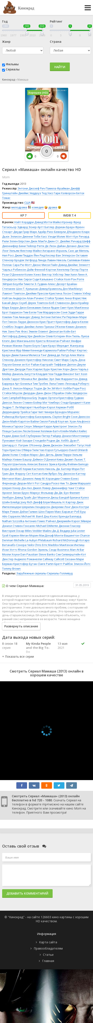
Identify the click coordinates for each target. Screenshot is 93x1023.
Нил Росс (8, 255)
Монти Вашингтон (66, 535)
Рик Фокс (21, 331)
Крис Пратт (47, 322)
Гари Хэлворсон (65, 193)
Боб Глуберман (30, 436)
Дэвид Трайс (23, 497)
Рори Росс (79, 388)
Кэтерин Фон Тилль (66, 336)
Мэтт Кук (72, 236)
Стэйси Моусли (12, 393)
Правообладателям (48, 948)
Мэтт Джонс (33, 265)
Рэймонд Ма (10, 417)
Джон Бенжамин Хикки (34, 307)
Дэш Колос (51, 516)
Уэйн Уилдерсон (76, 393)
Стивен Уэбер (81, 293)
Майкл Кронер (63, 222)
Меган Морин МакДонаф (37, 535)
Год (5, 21)
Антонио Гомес (35, 521)
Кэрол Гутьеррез (57, 450)
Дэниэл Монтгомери (76, 436)
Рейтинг (56, 21)
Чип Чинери (46, 412)
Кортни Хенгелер (58, 269)
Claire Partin (46, 564)
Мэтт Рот (33, 483)
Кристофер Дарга (67, 322)
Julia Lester (78, 531)
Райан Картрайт (42, 364)
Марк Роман (10, 512)
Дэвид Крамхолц (50, 289)
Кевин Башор (22, 459)
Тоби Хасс (40, 236)
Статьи (48, 955)
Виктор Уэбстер (53, 274)
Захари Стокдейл (34, 440)
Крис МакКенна (78, 307)
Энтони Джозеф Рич (31, 188)
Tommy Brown (11, 568)
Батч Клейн (61, 431)
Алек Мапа (77, 355)
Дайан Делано (67, 246)
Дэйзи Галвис (29, 512)
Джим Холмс (10, 455)
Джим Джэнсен (53, 445)
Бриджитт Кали (79, 402)
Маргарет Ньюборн (32, 407)
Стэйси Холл (62, 279)
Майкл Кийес (78, 431)
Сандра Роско (49, 483)
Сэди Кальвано (42, 279)
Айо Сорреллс (11, 516)
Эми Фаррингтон (66, 379)
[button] (18, 656)
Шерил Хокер (11, 488)
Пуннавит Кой (11, 440)
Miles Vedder (33, 531)
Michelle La (21, 540)
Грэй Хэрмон (10, 535)
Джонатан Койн (59, 331)
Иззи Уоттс (9, 550)
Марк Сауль (70, 360)
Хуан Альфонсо (80, 421)
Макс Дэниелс (24, 478)
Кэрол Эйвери (81, 521)
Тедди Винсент (64, 374)
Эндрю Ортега (48, 398)
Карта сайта (48, 942)
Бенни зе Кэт (21, 364)
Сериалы (13, 69)
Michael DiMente (47, 526)
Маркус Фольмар (41, 493)
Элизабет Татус (74, 445)
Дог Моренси (41, 497)
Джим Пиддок (24, 255)
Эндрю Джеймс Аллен (29, 327)
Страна (55, 42)
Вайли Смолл (39, 421)
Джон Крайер (79, 303)
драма (52, 207)
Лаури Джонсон (28, 322)
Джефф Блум (41, 502)
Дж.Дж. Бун (61, 493)
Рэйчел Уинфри (70, 341)
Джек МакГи (38, 241)
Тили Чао (38, 450)
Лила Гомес (56, 384)
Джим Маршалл (80, 483)
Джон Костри (80, 507)
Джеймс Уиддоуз (29, 193)
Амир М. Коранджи (47, 478)
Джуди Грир (21, 232)
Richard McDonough (66, 540)
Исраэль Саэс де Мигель (72, 251)
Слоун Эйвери (33, 426)
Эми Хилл (70, 274)
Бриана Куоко (79, 497)
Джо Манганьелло (23, 341)
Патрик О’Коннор (30, 445)
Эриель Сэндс (47, 550)
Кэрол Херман (56, 407)
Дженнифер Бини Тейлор (19, 246)
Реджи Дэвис (11, 436)
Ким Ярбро (49, 474)
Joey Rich (26, 502)
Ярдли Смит (59, 307)
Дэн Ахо (26, 488)
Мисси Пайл (50, 265)
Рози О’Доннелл (13, 274)
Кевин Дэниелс (76, 327)
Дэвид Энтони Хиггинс (46, 317)
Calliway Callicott (53, 559)
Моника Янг (29, 379)
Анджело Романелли (28, 559)
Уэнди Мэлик (56, 236)
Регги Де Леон (46, 246)
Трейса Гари (28, 412)
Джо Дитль (46, 455)
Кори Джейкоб (12, 469)
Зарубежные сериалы (31, 573)
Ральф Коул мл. (59, 421)
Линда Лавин (47, 260)
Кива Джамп (65, 459)
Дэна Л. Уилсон (12, 388)
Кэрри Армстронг (55, 426)
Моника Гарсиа (12, 426)
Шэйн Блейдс (11, 502)
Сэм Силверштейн (68, 554)
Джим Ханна (19, 355)
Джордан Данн (33, 393)
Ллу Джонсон (66, 474)
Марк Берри (10, 307)
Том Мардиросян (48, 312)
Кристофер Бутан (25, 564)
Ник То (64, 483)
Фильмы (12, 64)
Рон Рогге (77, 279)
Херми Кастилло (34, 469)
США (27, 202)
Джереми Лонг (61, 507)
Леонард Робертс (77, 384)
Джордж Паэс (24, 369)
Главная (48, 961)
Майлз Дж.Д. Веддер (56, 531)
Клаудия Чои (44, 374)
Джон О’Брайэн (54, 393)
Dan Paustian (29, 554)
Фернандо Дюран (14, 483)
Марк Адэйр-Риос (41, 232)
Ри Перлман (70, 317)
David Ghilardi (78, 450)
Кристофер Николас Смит (43, 360)
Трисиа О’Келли (54, 327)
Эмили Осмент (38, 331)
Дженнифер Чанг (63, 488)
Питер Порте (79, 269)
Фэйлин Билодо (77, 464)
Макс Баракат (64, 512)
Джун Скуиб (19, 303)
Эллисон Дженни (21, 236)
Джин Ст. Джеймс (58, 241)
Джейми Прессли (37, 293)
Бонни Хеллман (41, 431)
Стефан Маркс (29, 455)
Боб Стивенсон (59, 303)
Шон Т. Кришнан (27, 289)
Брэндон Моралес (67, 412)
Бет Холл (81, 374)
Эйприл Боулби (12, 284)
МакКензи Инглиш (71, 545)
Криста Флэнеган (47, 341)
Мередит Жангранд (70, 346)
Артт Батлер (45, 227)
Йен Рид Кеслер (44, 255)
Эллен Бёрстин (19, 241)
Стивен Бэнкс (69, 478)
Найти (59, 67)
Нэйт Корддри (24, 222)
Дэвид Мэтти (43, 222)
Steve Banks (47, 554)
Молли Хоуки (11, 554)
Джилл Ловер (42, 488)
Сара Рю (18, 265)
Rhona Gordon (27, 550)
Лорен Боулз (31, 346)
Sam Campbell (11, 398)
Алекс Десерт (57, 284)
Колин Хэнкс (32, 274)
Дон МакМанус (73, 289)
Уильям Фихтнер (20, 251)
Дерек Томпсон (38, 303)
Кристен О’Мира (20, 450)
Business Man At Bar (70, 550)
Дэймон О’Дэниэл (44, 459)
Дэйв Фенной (36, 269)
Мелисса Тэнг (38, 355)
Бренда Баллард (70, 516)
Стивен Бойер (32, 402)
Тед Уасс (47, 193)
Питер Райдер (51, 436)
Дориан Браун (65, 227)
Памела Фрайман (58, 188)
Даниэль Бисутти (23, 374)
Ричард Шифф (80, 241)
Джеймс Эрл (46, 379)
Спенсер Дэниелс (14, 360)
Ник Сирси (25, 279)
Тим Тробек (40, 384)
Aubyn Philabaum (40, 540)
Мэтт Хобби (64, 388)
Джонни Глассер (70, 526)
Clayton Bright (61, 417)
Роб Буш (80, 512)
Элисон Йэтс (82, 564)
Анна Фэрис (73, 298)
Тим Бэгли (30, 312)
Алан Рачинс (35, 298)
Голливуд (66, 573)
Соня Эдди (68, 312)
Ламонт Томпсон (13, 293)
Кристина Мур (11, 350)
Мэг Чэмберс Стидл (56, 402)
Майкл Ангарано (44, 251)
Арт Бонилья (23, 384)
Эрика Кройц (58, 464)
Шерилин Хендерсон (36, 507)
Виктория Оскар (13, 531)
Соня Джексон (80, 417)
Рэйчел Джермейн (58, 521)
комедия (38, 207)
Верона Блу (29, 398)
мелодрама (19, 207)
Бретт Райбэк (63, 564)
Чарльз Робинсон (14, 269)
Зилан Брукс (21, 493)
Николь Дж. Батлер (58, 469)
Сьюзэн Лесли (21, 431)
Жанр (6, 42)
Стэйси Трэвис (54, 298)
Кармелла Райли (54, 350)
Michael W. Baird (32, 516)
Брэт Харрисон (12, 312)
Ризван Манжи (12, 346)
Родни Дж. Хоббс (58, 440)
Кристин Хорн (60, 369)
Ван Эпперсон (65, 255)
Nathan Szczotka (13, 521)
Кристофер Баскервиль (36, 417)
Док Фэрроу (17, 474)
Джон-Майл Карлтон (16, 421)
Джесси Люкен (12, 402)
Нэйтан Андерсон (14, 298)
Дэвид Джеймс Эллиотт (74, 265)
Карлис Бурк (41, 369)
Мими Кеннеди (32, 350)
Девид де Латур (58, 355)
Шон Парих (46, 512)
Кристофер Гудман (71, 398)
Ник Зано (8, 331)
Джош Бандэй (59, 497)
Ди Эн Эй (49, 388)
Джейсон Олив (43, 336)
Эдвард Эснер (27, 227)
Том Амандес (21, 317)
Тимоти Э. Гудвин (35, 284)
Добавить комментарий (27, 893)
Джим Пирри (63, 455)
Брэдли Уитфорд (25, 260)
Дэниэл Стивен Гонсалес (19, 526)
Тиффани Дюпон (65, 364)
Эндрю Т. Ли (10, 407)
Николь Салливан (68, 260)
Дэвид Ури (25, 336)
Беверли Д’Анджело (67, 232)
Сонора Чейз (25, 545)
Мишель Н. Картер (63, 502)
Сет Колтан (34, 474)
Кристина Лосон (60, 293)
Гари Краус (48, 346)
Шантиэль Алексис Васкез (30, 464)
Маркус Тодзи (32, 388)
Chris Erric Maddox (47, 545)
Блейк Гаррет (11, 379)
